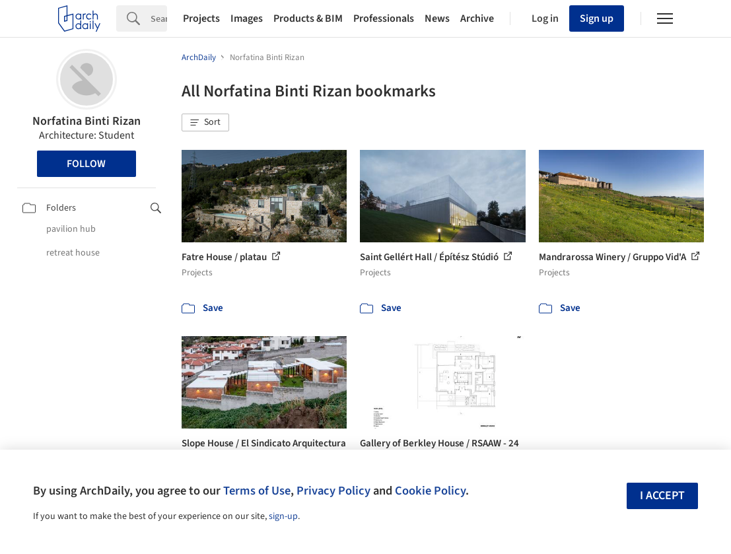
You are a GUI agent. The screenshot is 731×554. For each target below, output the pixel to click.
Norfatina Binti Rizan (86, 121)
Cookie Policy (430, 490)
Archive (477, 18)
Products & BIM (308, 18)
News (437, 18)
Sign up (596, 18)
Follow (86, 163)
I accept (662, 495)
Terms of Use (257, 490)
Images (246, 18)
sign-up (283, 516)
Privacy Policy (333, 490)
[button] (205, 123)
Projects (201, 18)
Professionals (383, 18)
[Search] (159, 18)
